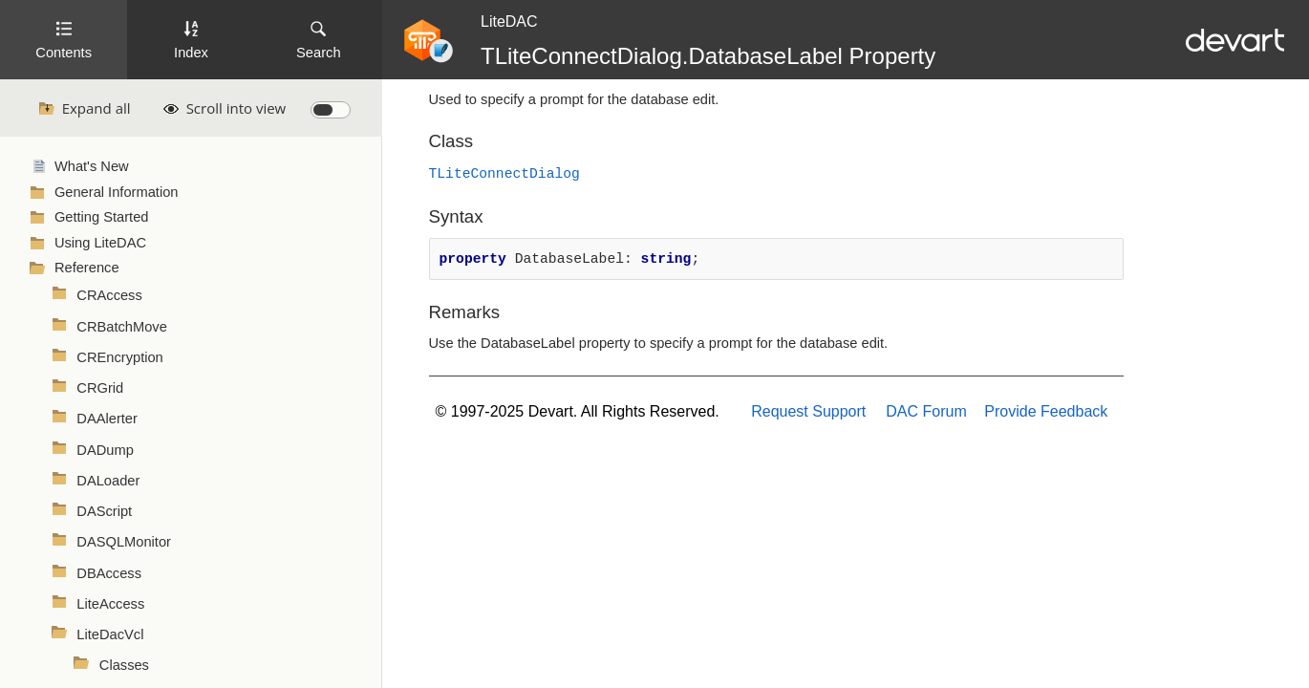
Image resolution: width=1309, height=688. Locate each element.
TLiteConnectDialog (504, 173)
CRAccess (108, 295)
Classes (124, 665)
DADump (104, 450)
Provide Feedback (1045, 411)
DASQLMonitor (123, 541)
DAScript (104, 511)
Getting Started (101, 217)
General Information (116, 192)
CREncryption (119, 357)
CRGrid (99, 388)
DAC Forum (926, 411)
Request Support (808, 411)
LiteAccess (110, 604)
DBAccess (108, 573)
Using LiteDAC (100, 242)
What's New (91, 166)
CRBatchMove (121, 326)
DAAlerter (107, 418)
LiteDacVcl (109, 634)
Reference (86, 267)
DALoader (107, 480)
